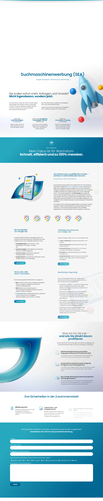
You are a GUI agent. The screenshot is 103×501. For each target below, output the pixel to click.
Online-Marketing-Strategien (75, 186)
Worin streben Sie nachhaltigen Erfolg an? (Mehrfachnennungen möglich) (30, 460)
